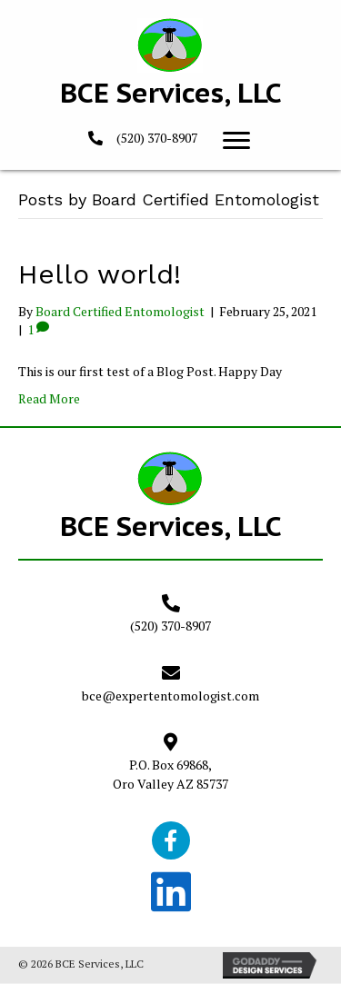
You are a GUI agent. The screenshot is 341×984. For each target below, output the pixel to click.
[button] (236, 141)
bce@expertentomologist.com (170, 695)
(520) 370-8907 (156, 137)
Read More (49, 398)
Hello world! (99, 274)
